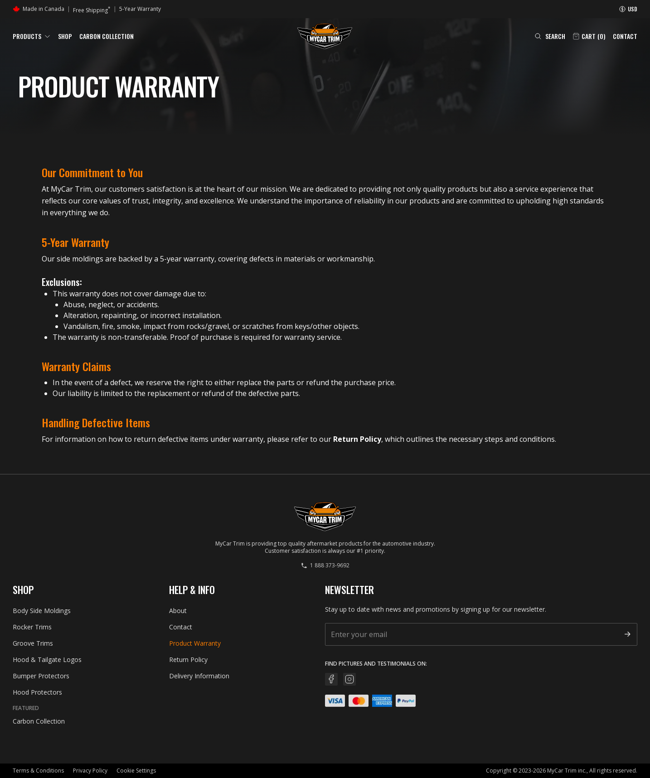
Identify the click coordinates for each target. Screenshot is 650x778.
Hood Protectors (37, 692)
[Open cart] (589, 36)
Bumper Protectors (41, 676)
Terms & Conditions (38, 770)
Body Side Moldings (42, 610)
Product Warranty (195, 643)
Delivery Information (199, 676)
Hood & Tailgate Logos (47, 659)
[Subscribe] (627, 633)
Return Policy (357, 439)
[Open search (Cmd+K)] (549, 36)
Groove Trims (33, 643)
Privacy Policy (90, 770)
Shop (65, 36)
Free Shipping (92, 9)
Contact (625, 36)
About (178, 610)
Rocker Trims (32, 627)
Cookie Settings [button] (136, 770)
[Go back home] (324, 36)
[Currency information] (628, 9)
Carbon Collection (106, 36)
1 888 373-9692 (325, 565)
